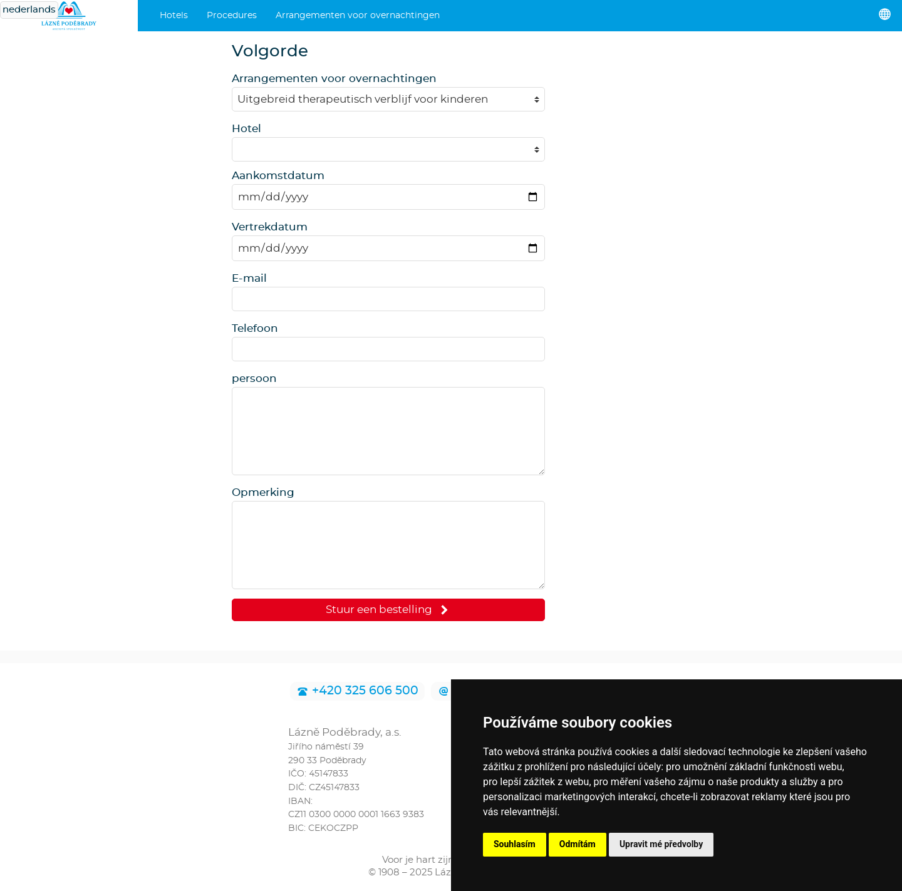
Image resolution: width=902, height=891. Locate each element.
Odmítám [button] (577, 844)
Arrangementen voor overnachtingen (358, 15)
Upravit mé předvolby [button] (661, 844)
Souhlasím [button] (515, 844)
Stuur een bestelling (389, 610)
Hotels (174, 15)
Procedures (232, 15)
